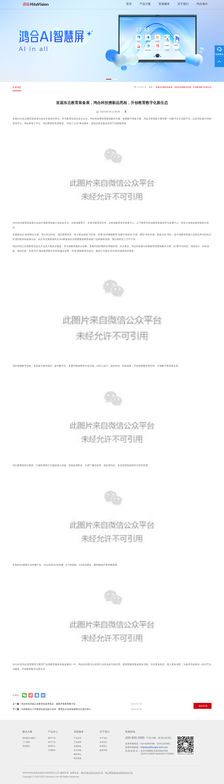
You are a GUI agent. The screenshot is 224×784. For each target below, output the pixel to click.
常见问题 (77, 750)
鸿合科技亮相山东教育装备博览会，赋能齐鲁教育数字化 (77, 704)
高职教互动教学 (28, 738)
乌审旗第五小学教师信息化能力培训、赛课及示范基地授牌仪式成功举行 (77, 709)
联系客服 (77, 758)
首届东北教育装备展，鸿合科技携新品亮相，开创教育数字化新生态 (184, 87)
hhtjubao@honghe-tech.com (154, 747)
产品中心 (53, 731)
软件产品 (52, 742)
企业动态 (16, 87)
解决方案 (27, 731)
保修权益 (77, 746)
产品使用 (77, 742)
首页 (129, 3)
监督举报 (103, 750)
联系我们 (103, 746)
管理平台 (52, 746)
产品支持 (77, 738)
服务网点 (77, 754)
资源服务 (164, 3)
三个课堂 (26, 742)
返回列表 (203, 706)
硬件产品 (52, 738)
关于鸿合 (103, 738)
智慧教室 (26, 746)
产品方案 (145, 3)
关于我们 (183, 3)
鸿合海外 (202, 3)
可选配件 (52, 750)
